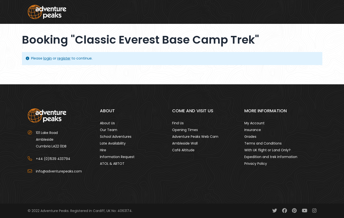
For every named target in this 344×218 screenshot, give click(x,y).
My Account (254, 123)
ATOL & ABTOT (112, 163)
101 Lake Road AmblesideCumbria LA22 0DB (51, 139)
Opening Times (185, 129)
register (64, 58)
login (47, 58)
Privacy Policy (255, 163)
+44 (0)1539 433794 (53, 158)
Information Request (117, 156)
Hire (103, 150)
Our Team (108, 129)
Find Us (178, 123)
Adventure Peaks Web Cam (195, 136)
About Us (107, 123)
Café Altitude (183, 150)
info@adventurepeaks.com (59, 171)
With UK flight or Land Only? (267, 150)
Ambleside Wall (185, 143)
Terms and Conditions (263, 143)
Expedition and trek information (270, 156)
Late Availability (113, 143)
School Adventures (115, 136)
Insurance (252, 129)
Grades (250, 136)
